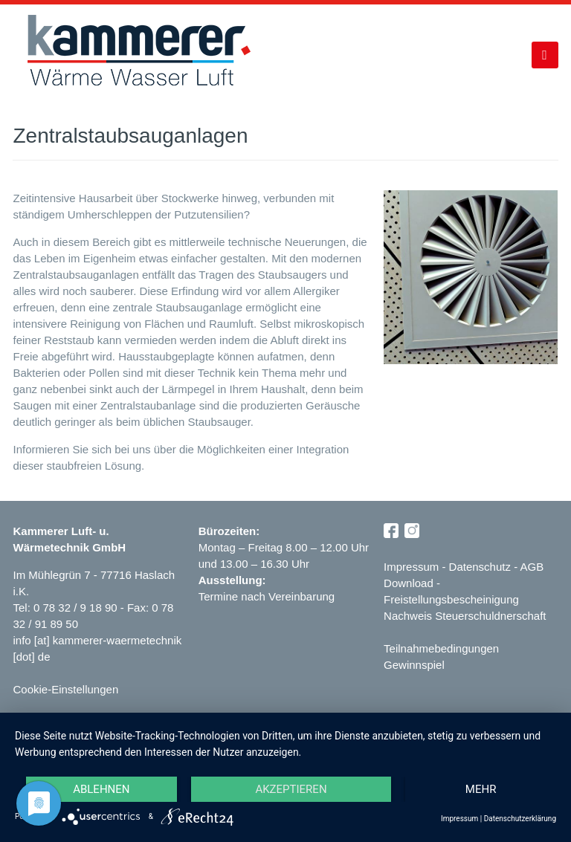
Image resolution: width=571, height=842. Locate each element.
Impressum (411, 566)
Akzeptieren (290, 789)
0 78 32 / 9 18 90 (76, 607)
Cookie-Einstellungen (65, 689)
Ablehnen (101, 789)
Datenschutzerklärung (520, 819)
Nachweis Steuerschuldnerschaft (465, 615)
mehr (481, 789)
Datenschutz (480, 566)
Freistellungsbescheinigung (451, 599)
